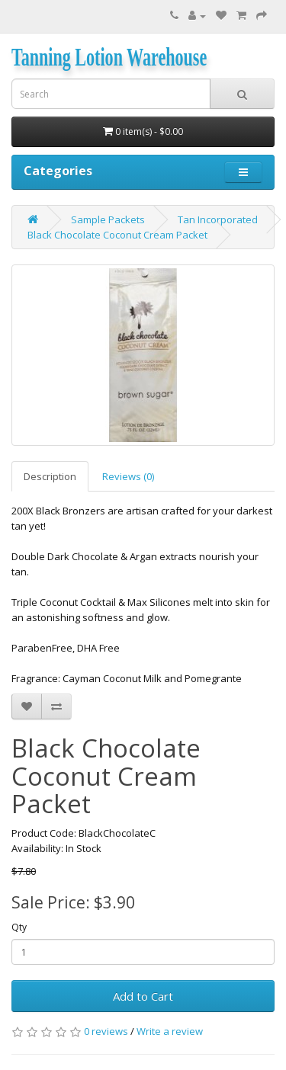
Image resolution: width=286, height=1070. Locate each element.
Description (50, 476)
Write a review (170, 1031)
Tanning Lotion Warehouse (109, 57)
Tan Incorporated (218, 219)
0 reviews (106, 1031)
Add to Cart (143, 996)
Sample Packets (108, 219)
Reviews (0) (128, 476)
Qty (19, 927)
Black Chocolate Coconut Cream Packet (117, 235)
